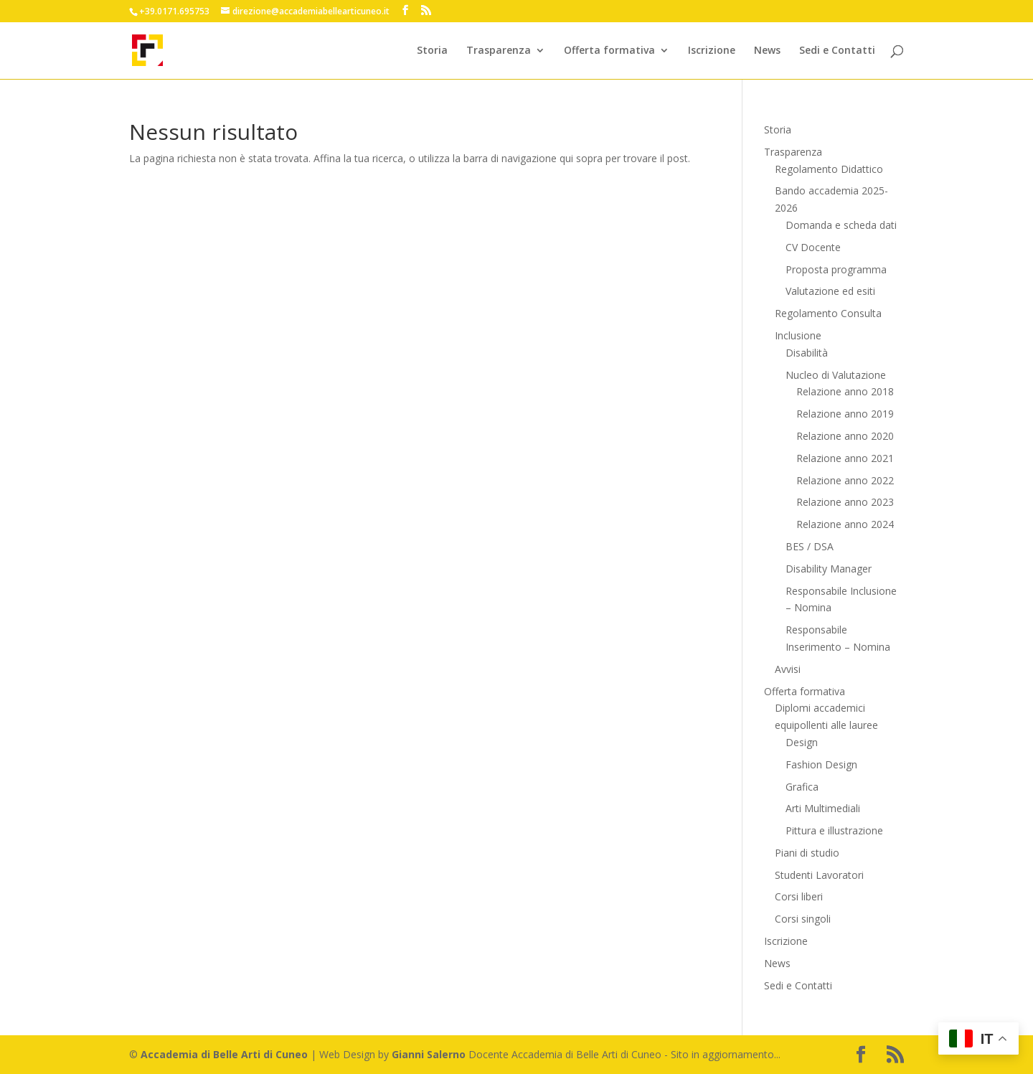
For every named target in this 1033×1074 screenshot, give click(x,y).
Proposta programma (836, 269)
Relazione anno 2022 (845, 480)
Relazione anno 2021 (845, 458)
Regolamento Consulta (828, 313)
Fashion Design (821, 764)
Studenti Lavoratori (819, 875)
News (767, 51)
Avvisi (788, 669)
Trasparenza (498, 51)
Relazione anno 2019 (845, 413)
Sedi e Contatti (837, 51)
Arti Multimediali (823, 808)
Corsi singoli (803, 918)
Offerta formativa (609, 51)
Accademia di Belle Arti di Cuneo (224, 1054)
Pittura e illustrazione (834, 830)
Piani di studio (807, 852)
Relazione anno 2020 (845, 436)
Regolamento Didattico (829, 169)
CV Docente (813, 247)
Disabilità (807, 352)
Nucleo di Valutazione (836, 375)
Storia (432, 51)
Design (802, 742)
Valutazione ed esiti (830, 291)
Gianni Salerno (429, 1054)
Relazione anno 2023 (845, 502)
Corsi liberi (799, 896)
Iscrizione (711, 51)
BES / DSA (810, 546)
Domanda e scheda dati (841, 225)
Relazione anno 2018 (845, 391)
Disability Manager (829, 568)
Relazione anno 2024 (845, 524)
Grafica (802, 786)
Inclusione (798, 335)
